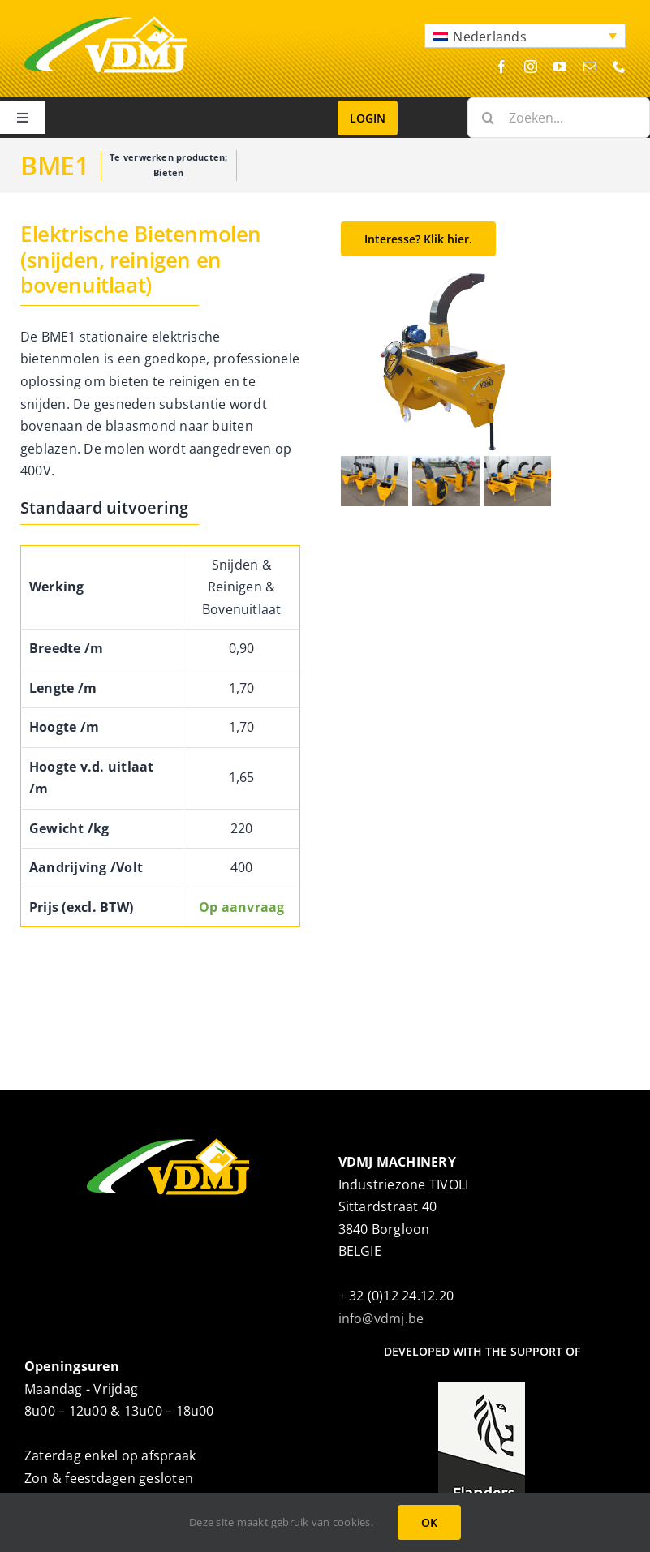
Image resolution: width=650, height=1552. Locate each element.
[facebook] (501, 66)
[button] (525, 36)
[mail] (589, 66)
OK (429, 1522)
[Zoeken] (487, 117)
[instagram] (530, 66)
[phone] (619, 66)
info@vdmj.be (381, 1318)
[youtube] (559, 66)
